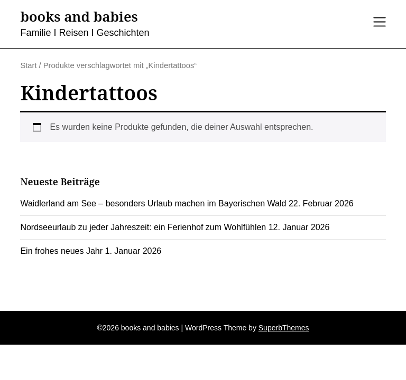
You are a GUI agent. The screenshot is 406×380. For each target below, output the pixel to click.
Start (28, 65)
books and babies (78, 17)
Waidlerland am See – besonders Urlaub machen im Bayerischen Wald (153, 203)
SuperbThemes (284, 328)
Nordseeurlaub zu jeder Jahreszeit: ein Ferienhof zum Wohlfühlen (143, 227)
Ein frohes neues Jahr (61, 250)
